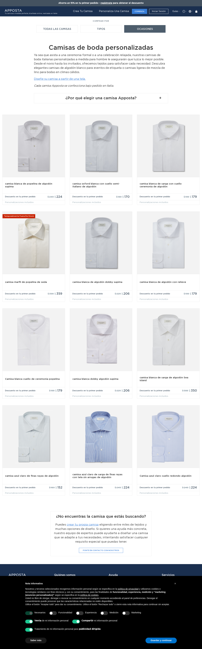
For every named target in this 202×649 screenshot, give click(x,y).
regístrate (106, 3)
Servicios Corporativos (176, 571)
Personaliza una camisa (114, 11)
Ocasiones (145, 29)
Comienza (139, 11)
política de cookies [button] (89, 595)
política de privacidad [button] (128, 589)
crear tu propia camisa (83, 513)
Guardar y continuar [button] (161, 640)
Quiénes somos (64, 571)
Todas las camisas (57, 29)
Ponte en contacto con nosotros (101, 539)
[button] (175, 583)
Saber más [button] (36, 640)
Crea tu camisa (82, 11)
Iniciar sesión (159, 11)
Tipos (101, 29)
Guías (175, 11)
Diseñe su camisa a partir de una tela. (60, 79)
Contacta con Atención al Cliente (125, 572)
